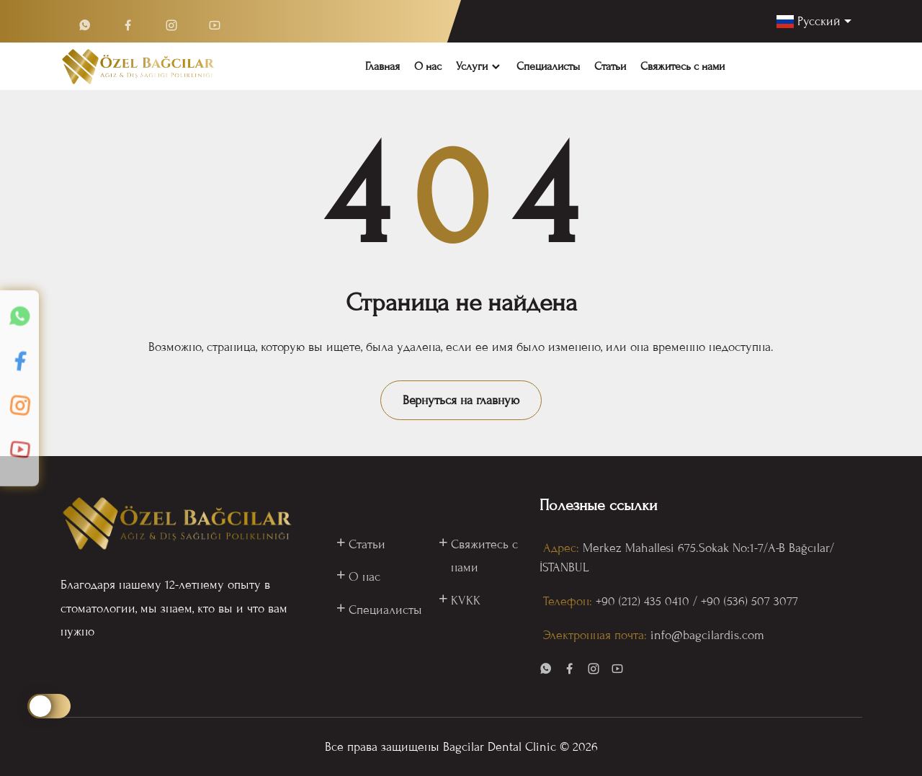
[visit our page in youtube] (617, 671)
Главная (382, 66)
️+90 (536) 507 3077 (749, 601)
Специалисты (548, 66)
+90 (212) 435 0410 (642, 601)
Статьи (610, 66)
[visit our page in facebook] (569, 671)
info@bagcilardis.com (707, 635)
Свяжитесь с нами (682, 66)
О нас (428, 66)
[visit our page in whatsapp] (546, 671)
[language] (813, 21)
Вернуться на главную (461, 400)
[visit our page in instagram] (593, 671)
